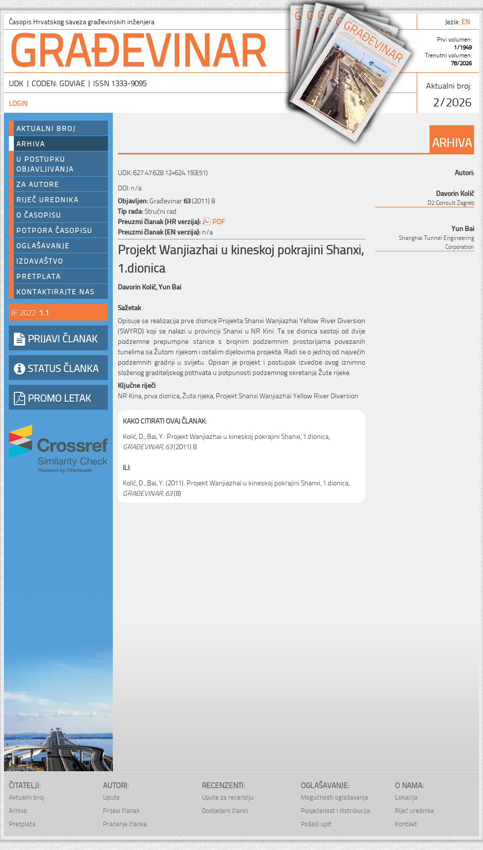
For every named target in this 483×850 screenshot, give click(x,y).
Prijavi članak (121, 810)
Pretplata (38, 276)
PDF (218, 221)
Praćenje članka (125, 823)
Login (18, 102)
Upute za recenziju (227, 797)
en (466, 21)
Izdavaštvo (39, 261)
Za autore (37, 184)
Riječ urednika (47, 199)
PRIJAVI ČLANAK (55, 338)
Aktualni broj (46, 128)
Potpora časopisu (54, 230)
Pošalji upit (316, 823)
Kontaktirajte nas (55, 291)
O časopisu (38, 215)
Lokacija (406, 797)
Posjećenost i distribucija (335, 810)
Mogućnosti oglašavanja (334, 797)
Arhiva (30, 143)
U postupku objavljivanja (45, 164)
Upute (111, 797)
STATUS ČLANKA (56, 367)
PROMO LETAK (52, 397)
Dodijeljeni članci (225, 810)
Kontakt (406, 823)
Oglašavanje (43, 245)
